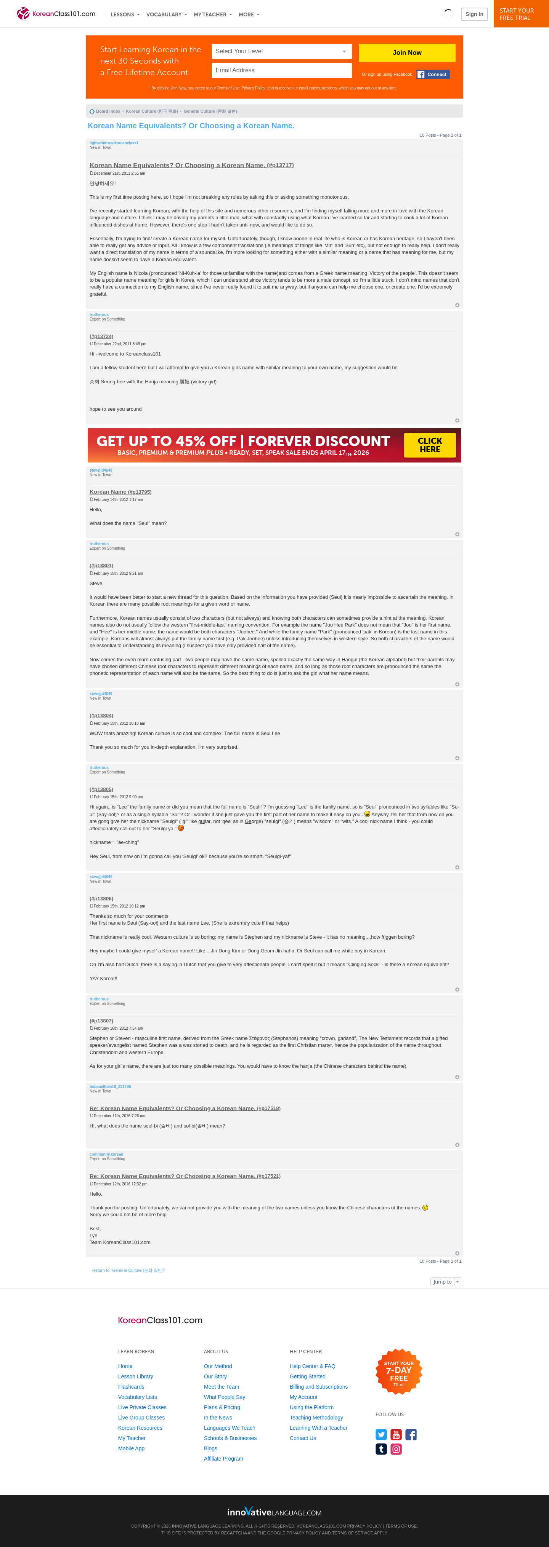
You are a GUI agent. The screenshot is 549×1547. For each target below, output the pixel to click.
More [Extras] (246, 14)
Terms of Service (352, 1533)
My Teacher (210, 14)
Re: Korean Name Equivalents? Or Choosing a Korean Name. (172, 1108)
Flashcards (131, 1387)
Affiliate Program (223, 1459)
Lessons (122, 14)
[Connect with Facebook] (433, 74)
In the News (218, 1418)
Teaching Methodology (316, 1418)
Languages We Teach (229, 1428)
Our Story (215, 1376)
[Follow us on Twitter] (381, 1434)
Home (125, 1366)
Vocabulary (163, 14)
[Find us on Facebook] (411, 1434)
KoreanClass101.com (321, 1526)
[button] (448, 13)
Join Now (407, 52)
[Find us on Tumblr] (381, 1449)
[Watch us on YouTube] (396, 1434)
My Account (303, 1397)
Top (457, 305)
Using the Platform (312, 1407)
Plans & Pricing (222, 1407)
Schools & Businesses (230, 1438)
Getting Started (308, 1376)
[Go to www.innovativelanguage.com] (274, 1511)
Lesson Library (135, 1376)
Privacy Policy (253, 88)
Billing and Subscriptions (319, 1387)
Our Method (218, 1366)
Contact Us (303, 1438)
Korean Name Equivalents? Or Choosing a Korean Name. (191, 125)
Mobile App (131, 1448)
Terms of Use (228, 88)
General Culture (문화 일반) (210, 111)
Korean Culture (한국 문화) (152, 111)
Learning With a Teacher (319, 1428)
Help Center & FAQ (313, 1366)
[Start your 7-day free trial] (399, 1372)
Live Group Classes (141, 1418)
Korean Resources (140, 1428)
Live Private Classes (142, 1407)
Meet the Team (221, 1387)
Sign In (474, 14)
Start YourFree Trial (522, 14)
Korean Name (108, 491)
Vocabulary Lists (137, 1397)
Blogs (210, 1448)
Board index (108, 111)
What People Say (224, 1397)
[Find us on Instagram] (396, 1449)
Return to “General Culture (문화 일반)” (128, 1270)
